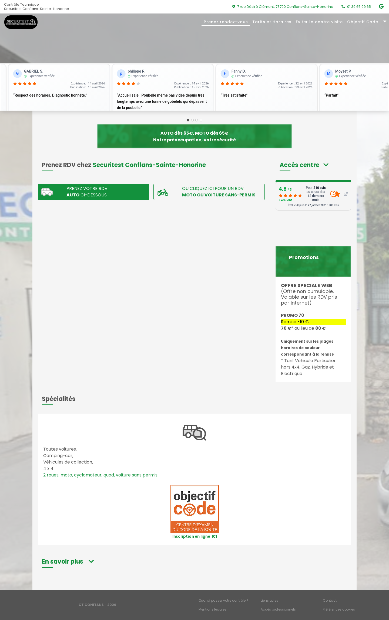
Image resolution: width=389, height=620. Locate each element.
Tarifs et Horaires (271, 22)
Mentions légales (212, 609)
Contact (330, 600)
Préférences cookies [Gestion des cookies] (339, 609)
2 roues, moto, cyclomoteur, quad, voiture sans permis (100, 475)
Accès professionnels (278, 609)
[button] (304, 165)
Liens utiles (269, 600)
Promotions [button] (304, 257)
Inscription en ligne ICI (194, 536)
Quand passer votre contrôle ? (223, 600)
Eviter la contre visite (319, 22)
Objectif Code (362, 22)
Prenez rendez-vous (226, 22)
